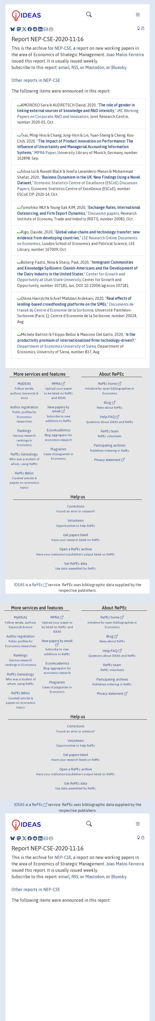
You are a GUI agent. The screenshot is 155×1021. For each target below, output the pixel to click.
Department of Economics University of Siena (56, 346)
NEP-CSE (63, 48)
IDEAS (19, 585)
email (64, 67)
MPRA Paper (45, 153)
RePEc (39, 585)
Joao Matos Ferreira (125, 54)
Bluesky (118, 67)
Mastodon (94, 67)
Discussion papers (103, 213)
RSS (74, 67)
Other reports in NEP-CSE (35, 80)
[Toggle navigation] (89, 15)
